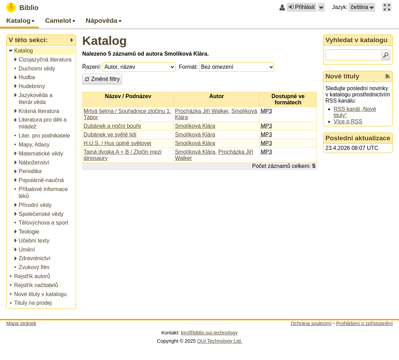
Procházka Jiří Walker (201, 111)
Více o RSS (348, 121)
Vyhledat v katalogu (356, 40)
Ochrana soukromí (311, 323)
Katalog (104, 40)
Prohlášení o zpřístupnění (364, 323)
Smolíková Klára (195, 126)
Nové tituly (342, 76)
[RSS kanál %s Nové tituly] (387, 76)
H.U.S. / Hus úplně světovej (117, 143)
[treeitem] (42, 51)
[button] (321, 7)
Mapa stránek (21, 323)
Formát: (188, 67)
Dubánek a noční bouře (112, 126)
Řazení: (91, 67)
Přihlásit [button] (301, 7)
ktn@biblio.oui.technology (209, 332)
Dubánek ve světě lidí (110, 135)
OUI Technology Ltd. (219, 341)
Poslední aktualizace (357, 138)
